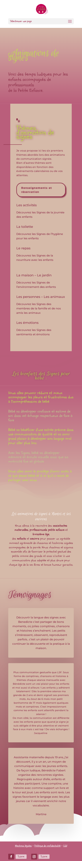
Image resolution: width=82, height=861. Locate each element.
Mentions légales (23, 845)
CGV (65, 845)
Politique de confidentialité (47, 845)
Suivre (21, 856)
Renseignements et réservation (36, 189)
